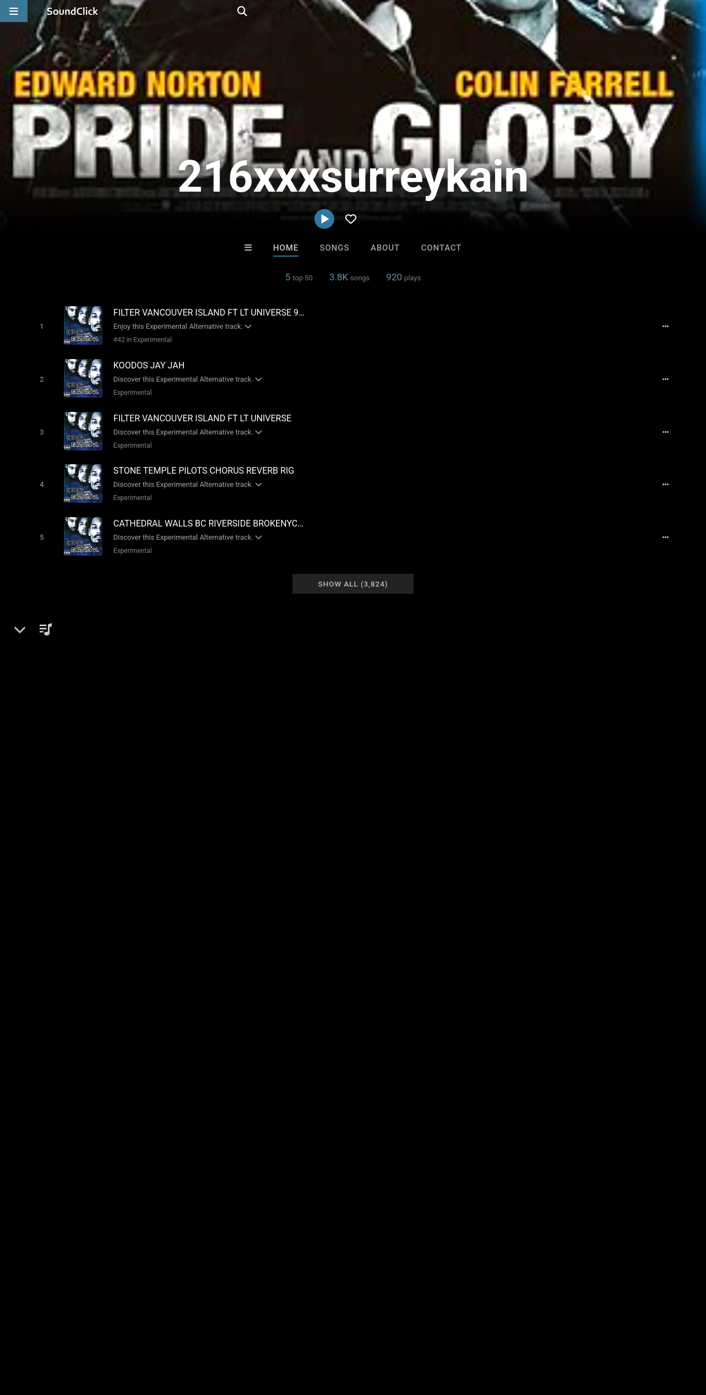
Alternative (61, 686)
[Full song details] (669, 326)
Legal (297, 1329)
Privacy (262, 1329)
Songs (335, 248)
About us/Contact (97, 1329)
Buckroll (399, 1160)
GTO (217, 1160)
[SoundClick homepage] (73, 11)
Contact (441, 248)
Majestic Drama (307, 1160)
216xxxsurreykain (66, 647)
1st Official (490, 1160)
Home (285, 248)
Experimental (130, 389)
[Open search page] (695, 11)
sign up (539, 692)
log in (579, 692)
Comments (523, 647)
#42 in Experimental (140, 339)
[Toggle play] (39, 326)
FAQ (46, 1329)
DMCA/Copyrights (205, 1329)
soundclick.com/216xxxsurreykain (103, 712)
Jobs (151, 1329)
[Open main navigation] (14, 11)
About (385, 248)
